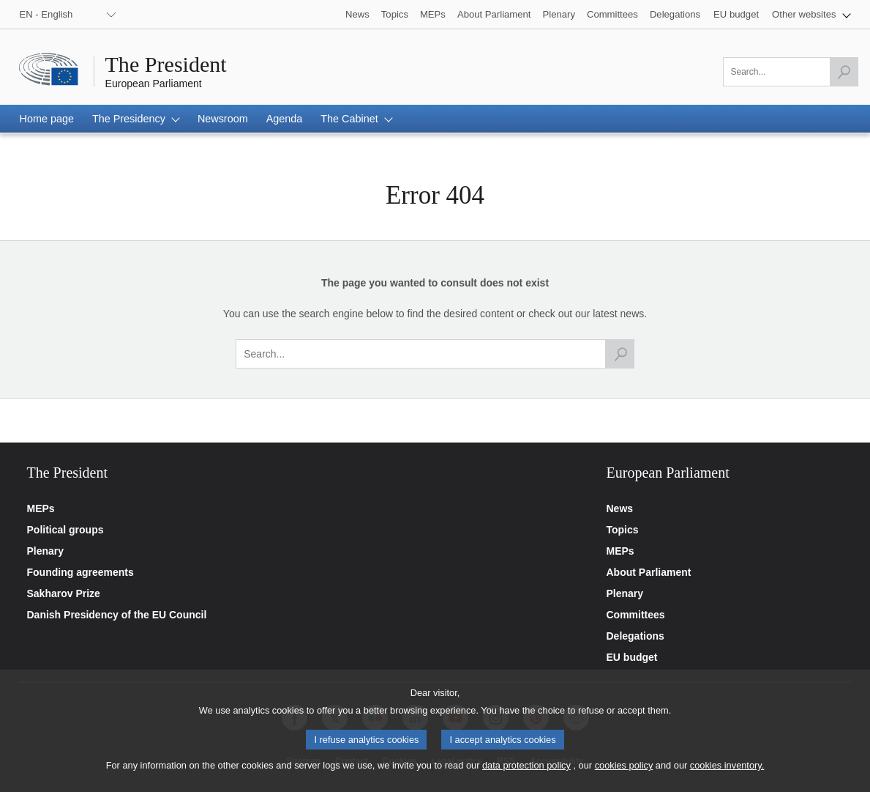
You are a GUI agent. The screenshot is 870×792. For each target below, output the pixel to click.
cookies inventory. (727, 774)
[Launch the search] (844, 72)
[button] (811, 14)
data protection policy (526, 774)
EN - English (46, 14)
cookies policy (624, 774)
